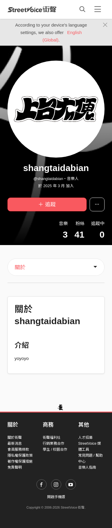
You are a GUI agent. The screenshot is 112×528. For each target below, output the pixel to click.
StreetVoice (32, 9)
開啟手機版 (56, 497)
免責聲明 (14, 467)
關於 (20, 267)
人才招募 (85, 437)
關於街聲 (14, 437)
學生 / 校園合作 (55, 449)
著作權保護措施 (20, 461)
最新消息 (14, 443)
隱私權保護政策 (20, 455)
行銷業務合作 (53, 443)
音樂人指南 (87, 467)
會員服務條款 (18, 449)
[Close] (105, 25)
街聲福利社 (52, 437)
